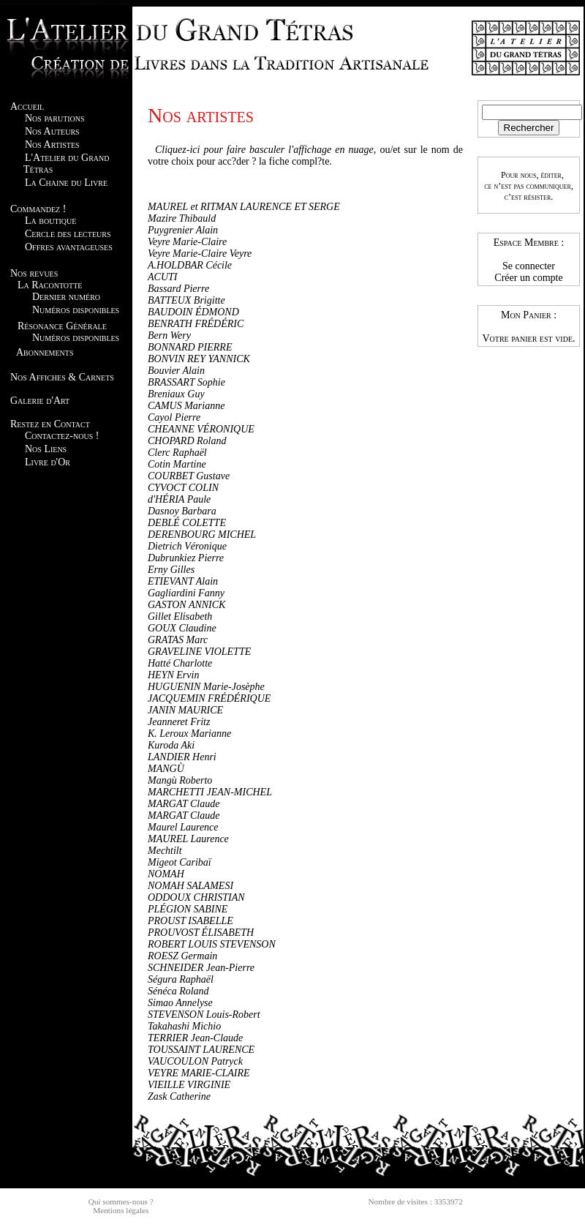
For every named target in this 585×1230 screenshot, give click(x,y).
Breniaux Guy (176, 394)
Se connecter (528, 265)
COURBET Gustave (189, 475)
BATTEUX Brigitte (186, 300)
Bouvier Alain (176, 370)
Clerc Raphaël (177, 452)
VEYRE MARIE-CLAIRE (199, 1073)
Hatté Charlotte (180, 663)
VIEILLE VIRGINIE (189, 1084)
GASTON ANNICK (186, 604)
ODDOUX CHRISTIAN (196, 897)
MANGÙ (166, 768)
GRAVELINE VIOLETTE (199, 651)
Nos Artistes (52, 144)
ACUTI (162, 276)
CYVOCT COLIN (183, 487)
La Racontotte (50, 285)
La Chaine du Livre (66, 182)
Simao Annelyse (180, 1002)
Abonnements (44, 352)
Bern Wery (169, 335)
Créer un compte (528, 277)
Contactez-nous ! (62, 435)
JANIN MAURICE (185, 710)
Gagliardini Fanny (186, 593)
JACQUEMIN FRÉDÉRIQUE (209, 698)
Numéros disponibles (75, 309)
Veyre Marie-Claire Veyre (200, 253)
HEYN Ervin (173, 675)
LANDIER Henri (182, 756)
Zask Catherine (179, 1096)
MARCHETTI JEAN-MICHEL (210, 792)
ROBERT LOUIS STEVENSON (212, 944)
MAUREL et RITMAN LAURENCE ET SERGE (244, 206)
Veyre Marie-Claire (187, 241)
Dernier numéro (66, 296)
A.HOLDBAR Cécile (190, 265)
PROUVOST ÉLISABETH (201, 932)
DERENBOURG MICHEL (202, 534)
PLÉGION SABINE (187, 909)
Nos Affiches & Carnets (62, 377)
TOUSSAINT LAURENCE (201, 1049)
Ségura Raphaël (181, 979)
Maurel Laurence (183, 827)
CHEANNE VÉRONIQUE (201, 429)
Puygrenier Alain (183, 230)
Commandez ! (38, 208)
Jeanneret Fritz (179, 721)
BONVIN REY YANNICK (199, 358)
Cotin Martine (177, 464)
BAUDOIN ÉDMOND (193, 312)
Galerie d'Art (39, 400)
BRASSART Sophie (186, 382)
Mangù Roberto (180, 780)
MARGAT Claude (183, 803)
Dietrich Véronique (187, 546)
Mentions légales (120, 1210)
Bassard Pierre (178, 288)
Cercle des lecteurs (67, 233)
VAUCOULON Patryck (195, 1061)
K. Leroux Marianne (189, 733)
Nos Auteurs (52, 131)
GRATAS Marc (178, 639)
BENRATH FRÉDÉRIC (196, 323)
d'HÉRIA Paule (179, 499)
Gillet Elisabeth (180, 616)
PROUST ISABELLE (190, 920)
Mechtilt (165, 850)
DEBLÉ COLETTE (187, 522)
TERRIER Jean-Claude (195, 1037)
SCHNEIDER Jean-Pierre (201, 967)
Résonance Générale (62, 325)
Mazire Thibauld (182, 218)
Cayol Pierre (174, 417)
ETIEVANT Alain (183, 581)
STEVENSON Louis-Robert (204, 1014)
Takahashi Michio (184, 1026)
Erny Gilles (171, 569)
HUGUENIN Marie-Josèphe (206, 686)
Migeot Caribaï (179, 862)
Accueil (27, 106)
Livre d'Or (47, 462)
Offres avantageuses (69, 246)
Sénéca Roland (178, 991)
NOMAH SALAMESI (190, 885)
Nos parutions (55, 118)
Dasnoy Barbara (182, 511)
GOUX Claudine (182, 628)
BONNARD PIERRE (190, 347)
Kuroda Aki (171, 745)
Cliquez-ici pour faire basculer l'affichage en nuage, (265, 149)
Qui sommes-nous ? (121, 1201)
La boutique (50, 220)
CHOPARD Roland (187, 440)
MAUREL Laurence (188, 838)
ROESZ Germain (182, 955)
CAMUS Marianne (186, 405)
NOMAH (166, 874)
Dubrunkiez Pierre (186, 557)
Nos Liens (46, 448)
